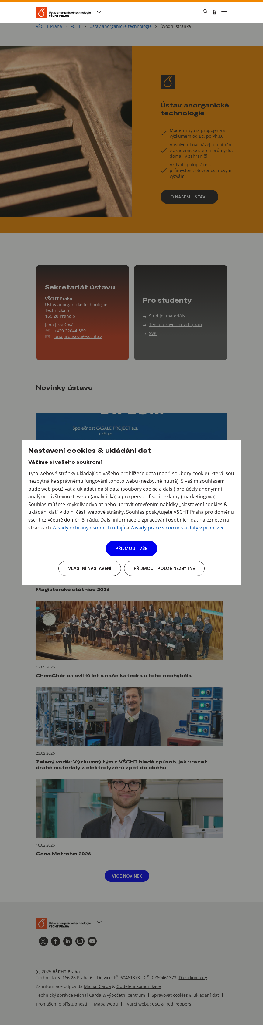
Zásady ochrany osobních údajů (88, 527)
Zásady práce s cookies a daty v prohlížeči (178, 527)
